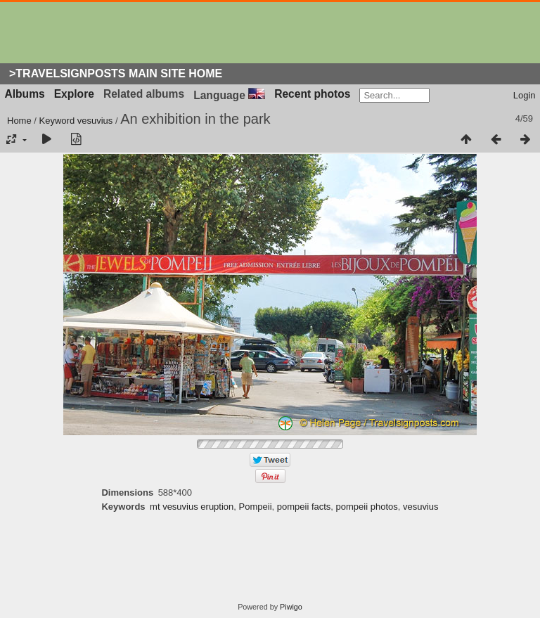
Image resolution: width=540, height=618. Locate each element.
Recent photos (312, 94)
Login (524, 95)
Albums (25, 94)
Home (19, 120)
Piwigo (291, 607)
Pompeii (255, 506)
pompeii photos (367, 506)
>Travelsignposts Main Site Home (115, 73)
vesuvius (95, 120)
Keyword (57, 120)
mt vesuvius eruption (191, 506)
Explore (74, 94)
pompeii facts (304, 506)
